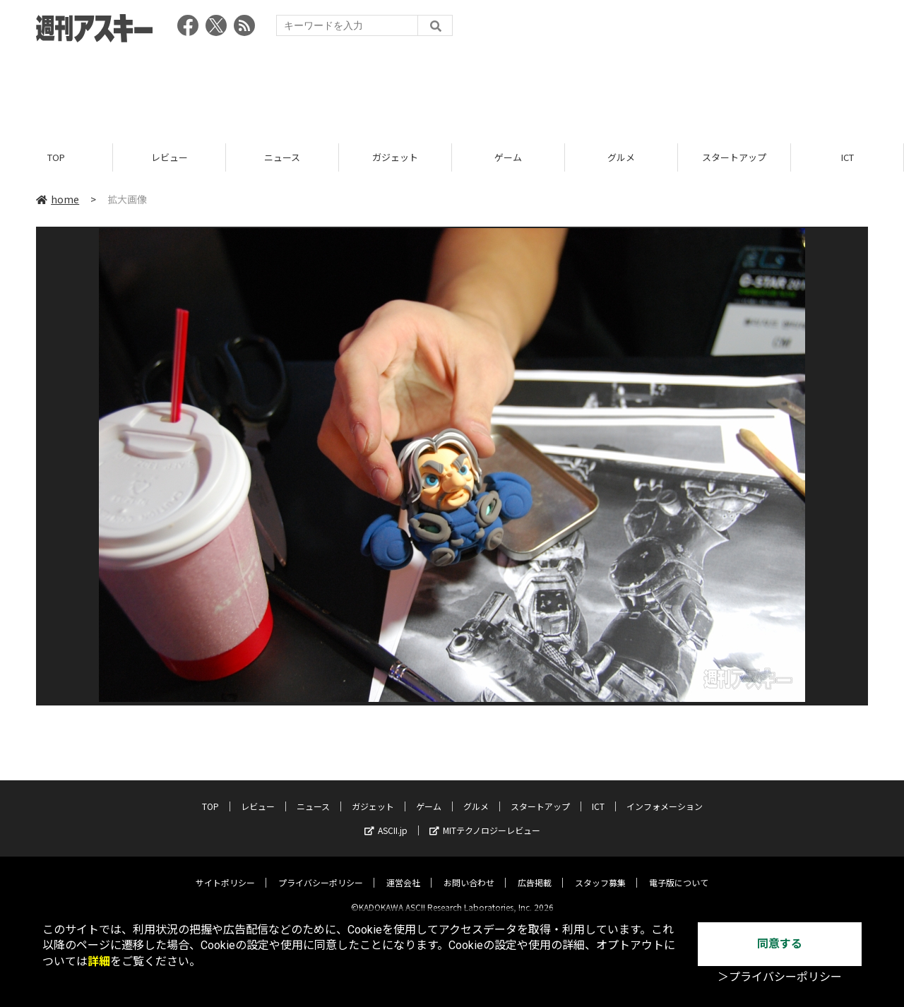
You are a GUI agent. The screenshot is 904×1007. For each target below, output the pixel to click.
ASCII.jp (386, 819)
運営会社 (403, 871)
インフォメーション (664, 795)
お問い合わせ (469, 871)
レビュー (169, 157)
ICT (847, 157)
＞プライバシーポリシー (780, 977)
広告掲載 (535, 871)
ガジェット (395, 157)
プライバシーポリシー (320, 871)
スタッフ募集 (600, 871)
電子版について (678, 871)
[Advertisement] (452, 88)
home (57, 199)
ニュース (282, 157)
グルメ (621, 157)
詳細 (99, 961)
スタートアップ (734, 157)
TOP (56, 157)
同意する (779, 944)
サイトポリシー (225, 871)
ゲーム (508, 157)
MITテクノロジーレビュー (484, 819)
